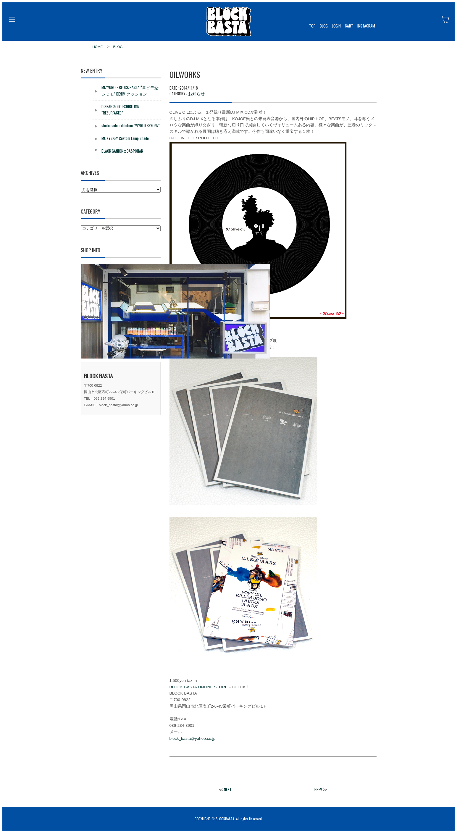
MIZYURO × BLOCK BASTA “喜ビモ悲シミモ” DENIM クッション (130, 90)
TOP (312, 26)
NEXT (228, 789)
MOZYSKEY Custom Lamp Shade (125, 138)
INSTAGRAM (366, 26)
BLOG (324, 26)
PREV (318, 789)
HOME (98, 47)
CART (349, 26)
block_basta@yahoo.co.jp (192, 738)
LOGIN (336, 26)
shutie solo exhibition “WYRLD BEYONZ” (130, 125)
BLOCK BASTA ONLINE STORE (198, 687)
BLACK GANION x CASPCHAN (122, 151)
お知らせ (196, 93)
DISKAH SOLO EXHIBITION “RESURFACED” (120, 110)
